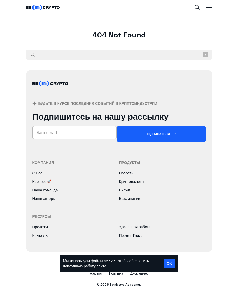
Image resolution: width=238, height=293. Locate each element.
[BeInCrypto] (50, 90)
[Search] (197, 7)
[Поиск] (32, 54)
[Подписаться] (161, 134)
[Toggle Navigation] (209, 7)
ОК (169, 263)
